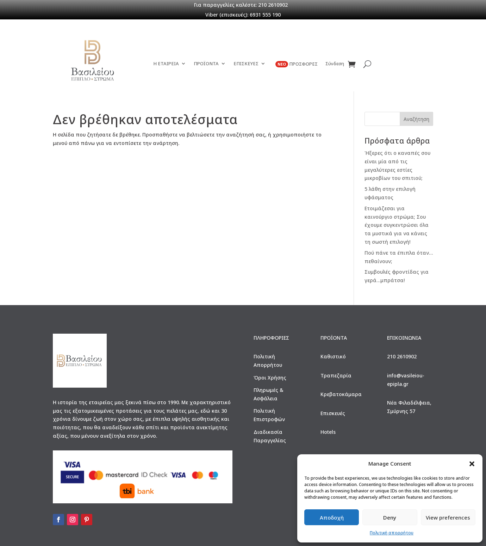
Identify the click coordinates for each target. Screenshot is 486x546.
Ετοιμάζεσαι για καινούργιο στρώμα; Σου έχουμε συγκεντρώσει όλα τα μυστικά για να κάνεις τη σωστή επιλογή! (396, 225)
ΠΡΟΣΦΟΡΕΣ (296, 64)
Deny (389, 517)
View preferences (448, 517)
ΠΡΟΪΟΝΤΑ (206, 64)
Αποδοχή (332, 517)
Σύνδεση (334, 64)
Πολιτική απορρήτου (391, 533)
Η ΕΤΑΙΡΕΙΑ (166, 64)
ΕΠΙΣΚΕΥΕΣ (245, 64)
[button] (471, 463)
